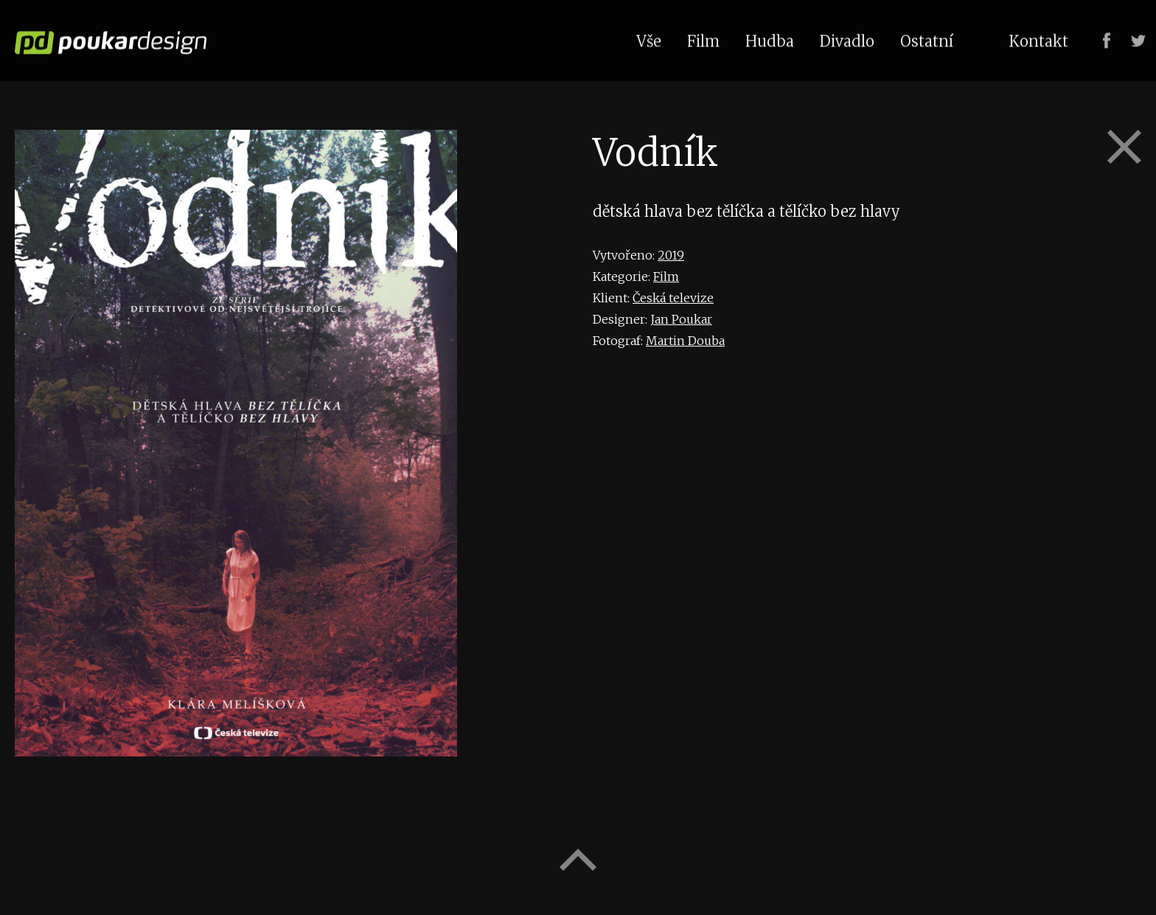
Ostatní (926, 39)
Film (666, 276)
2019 (671, 255)
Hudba (769, 39)
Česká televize (673, 297)
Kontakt (1038, 39)
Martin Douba (685, 340)
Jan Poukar (681, 319)
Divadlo (847, 39)
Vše (648, 39)
